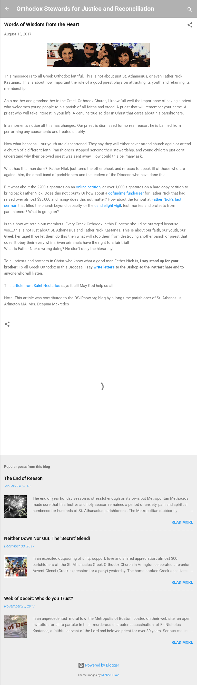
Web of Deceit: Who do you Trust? (38, 598)
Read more (182, 522)
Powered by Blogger (98, 665)
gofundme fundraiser (126, 193)
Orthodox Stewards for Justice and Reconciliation (85, 8)
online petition (88, 187)
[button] (190, 26)
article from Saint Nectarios (36, 285)
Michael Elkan (110, 675)
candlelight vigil (107, 205)
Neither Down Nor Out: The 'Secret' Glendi (47, 538)
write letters (104, 267)
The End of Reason (23, 478)
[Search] (190, 10)
